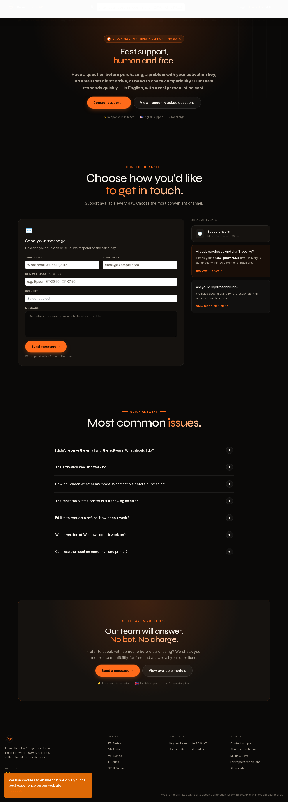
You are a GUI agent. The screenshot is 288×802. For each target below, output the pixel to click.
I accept (15, 790)
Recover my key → (209, 270)
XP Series (114, 749)
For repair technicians (245, 762)
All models (237, 768)
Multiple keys (239, 755)
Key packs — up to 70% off (188, 743)
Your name (33, 257)
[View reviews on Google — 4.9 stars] (259, 7)
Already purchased (243, 749)
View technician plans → (214, 306)
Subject (32, 291)
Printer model (43, 274)
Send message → (45, 346)
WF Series (115, 755)
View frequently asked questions (167, 102)
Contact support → (109, 102)
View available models (167, 670)
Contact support (241, 743)
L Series (113, 762)
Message (32, 307)
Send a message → (118, 670)
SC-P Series (116, 768)
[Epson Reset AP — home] (24, 7)
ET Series (114, 743)
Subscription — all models (187, 749)
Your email (111, 257)
